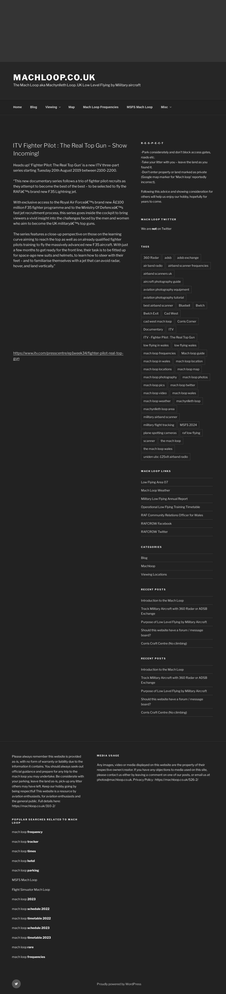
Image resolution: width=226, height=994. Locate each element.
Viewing (53, 106)
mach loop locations (157, 368)
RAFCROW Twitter (154, 531)
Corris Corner (186, 320)
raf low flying (191, 432)
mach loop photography (160, 376)
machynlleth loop (188, 400)
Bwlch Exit (150, 313)
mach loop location (189, 360)
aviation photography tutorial (163, 297)
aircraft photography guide (162, 281)
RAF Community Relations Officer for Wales (172, 514)
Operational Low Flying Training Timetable (170, 506)
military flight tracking (158, 424)
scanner (149, 440)
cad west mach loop (157, 320)
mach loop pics (154, 384)
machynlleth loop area (159, 408)
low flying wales (185, 344)
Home (17, 106)
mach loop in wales (156, 360)
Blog (33, 106)
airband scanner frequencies (188, 265)
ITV (171, 328)
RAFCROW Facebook (156, 523)
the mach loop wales (157, 448)
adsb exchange (188, 257)
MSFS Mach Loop (140, 106)
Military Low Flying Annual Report (164, 498)
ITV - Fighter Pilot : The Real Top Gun (169, 336)
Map (72, 106)
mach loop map (188, 368)
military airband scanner (160, 416)
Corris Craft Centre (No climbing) (164, 643)
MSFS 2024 (188, 424)
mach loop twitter (182, 384)
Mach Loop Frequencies (101, 106)
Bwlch (200, 305)
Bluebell (184, 305)
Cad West (171, 313)
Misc (166, 106)
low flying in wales (156, 344)
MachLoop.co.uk (54, 77)
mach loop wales (184, 392)
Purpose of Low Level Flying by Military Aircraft (174, 621)
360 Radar (151, 257)
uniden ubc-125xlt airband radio (165, 456)
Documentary (153, 328)
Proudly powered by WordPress (119, 983)
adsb (168, 257)
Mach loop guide (193, 352)
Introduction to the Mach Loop (162, 600)
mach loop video (155, 392)
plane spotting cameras (160, 432)
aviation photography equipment (166, 289)
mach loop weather (157, 400)
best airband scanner (158, 305)
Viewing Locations (154, 574)
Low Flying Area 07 (154, 481)
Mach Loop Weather (155, 489)
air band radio (152, 265)
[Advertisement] (113, 31)
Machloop (148, 565)
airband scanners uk (157, 273)
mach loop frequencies (159, 352)
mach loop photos (195, 376)
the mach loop (171, 440)
